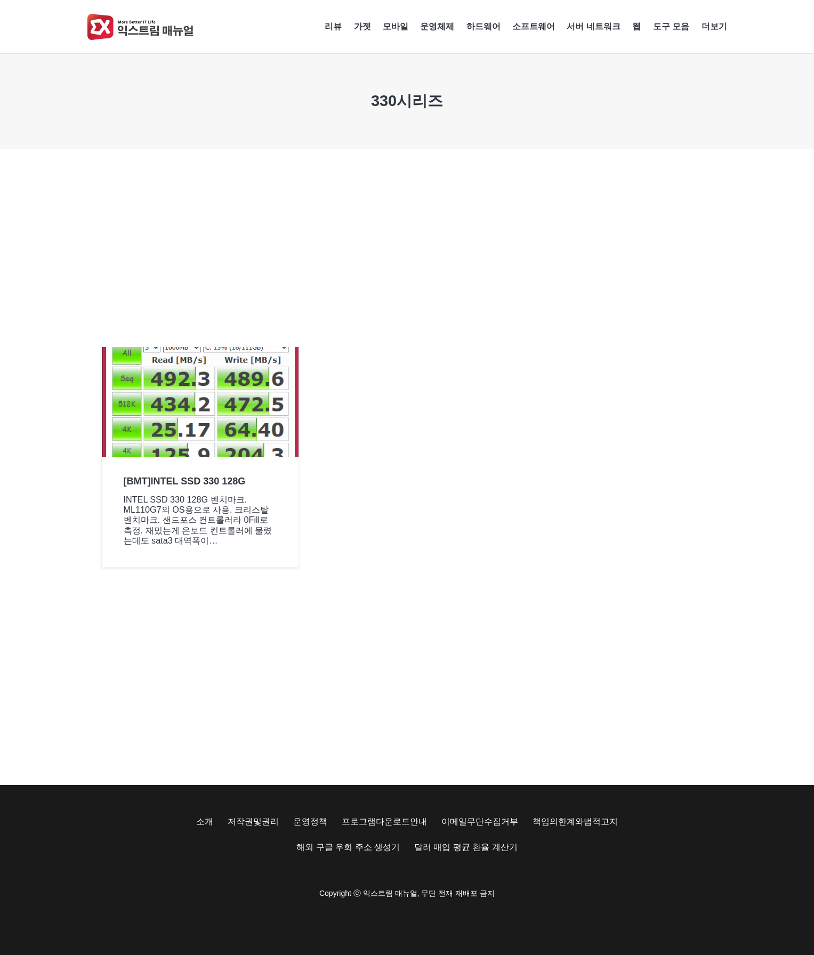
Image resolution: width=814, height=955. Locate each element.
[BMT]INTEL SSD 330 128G (184, 480)
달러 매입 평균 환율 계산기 (466, 847)
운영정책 (310, 821)
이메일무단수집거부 (479, 821)
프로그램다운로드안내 (384, 821)
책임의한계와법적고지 (575, 821)
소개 (204, 821)
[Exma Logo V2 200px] (140, 27)
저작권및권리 (253, 821)
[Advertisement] (407, 248)
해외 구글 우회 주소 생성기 (348, 847)
